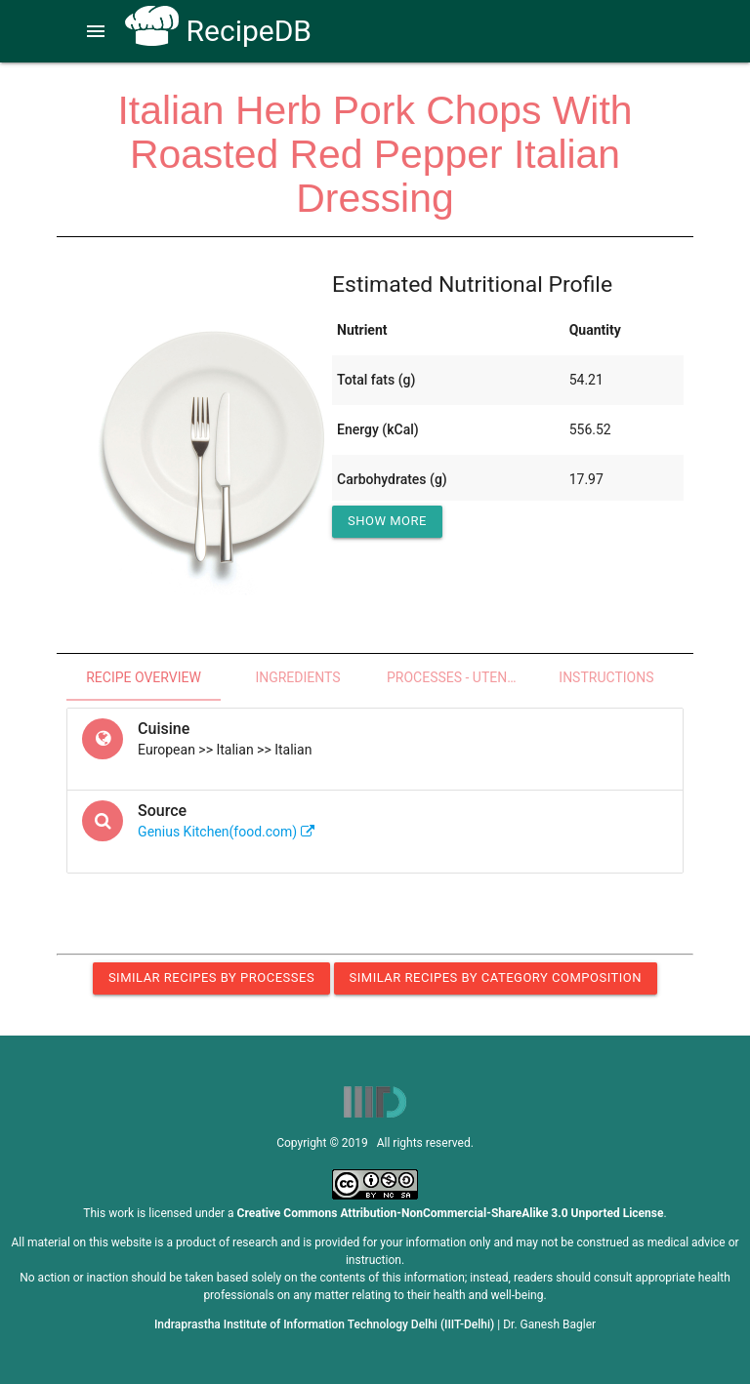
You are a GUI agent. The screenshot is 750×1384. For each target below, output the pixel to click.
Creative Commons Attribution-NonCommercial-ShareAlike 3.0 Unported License (450, 1213)
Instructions (606, 677)
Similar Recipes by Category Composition (496, 977)
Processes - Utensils (458, 677)
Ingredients (297, 677)
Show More (387, 520)
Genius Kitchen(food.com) (226, 831)
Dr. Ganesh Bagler (549, 1324)
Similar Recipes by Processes (211, 977)
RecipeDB (218, 31)
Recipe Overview (143, 677)
